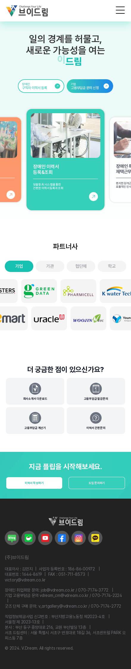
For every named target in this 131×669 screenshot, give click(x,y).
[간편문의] (96, 420)
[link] (41, 86)
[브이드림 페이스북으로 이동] (62, 538)
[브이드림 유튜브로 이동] (45, 538)
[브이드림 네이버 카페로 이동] (28, 538)
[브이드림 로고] (27, 11)
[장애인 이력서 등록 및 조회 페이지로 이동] (65, 159)
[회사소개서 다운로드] (35, 391)
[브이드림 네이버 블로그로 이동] (12, 538)
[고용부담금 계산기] (35, 420)
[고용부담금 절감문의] (96, 391)
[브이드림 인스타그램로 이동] (78, 538)
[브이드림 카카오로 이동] (95, 538)
